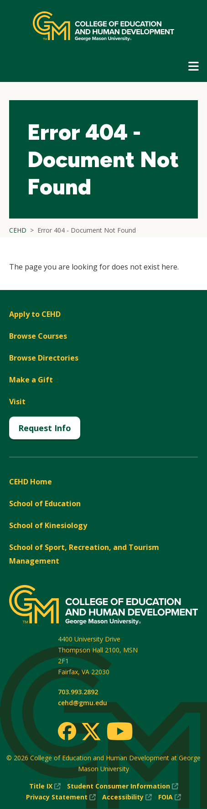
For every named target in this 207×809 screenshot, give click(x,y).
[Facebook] (67, 731)
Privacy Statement (61, 797)
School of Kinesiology (48, 525)
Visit (17, 402)
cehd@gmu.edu (82, 702)
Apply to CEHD (35, 314)
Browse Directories (43, 358)
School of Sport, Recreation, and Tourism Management (84, 554)
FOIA (169, 797)
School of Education (45, 504)
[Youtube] (119, 732)
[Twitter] (91, 732)
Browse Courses (38, 336)
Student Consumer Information (122, 786)
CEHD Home (30, 482)
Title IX (45, 786)
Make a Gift (31, 380)
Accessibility (127, 797)
